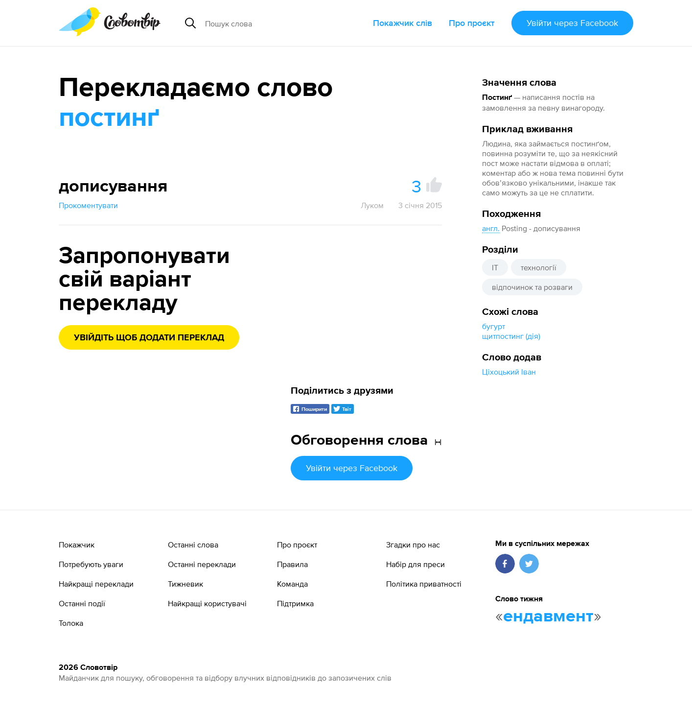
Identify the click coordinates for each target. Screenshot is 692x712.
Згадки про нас (413, 544)
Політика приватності (423, 583)
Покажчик (76, 544)
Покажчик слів (402, 23)
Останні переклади (202, 564)
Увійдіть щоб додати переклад (149, 337)
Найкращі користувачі (207, 603)
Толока (71, 622)
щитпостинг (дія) (511, 336)
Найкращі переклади (96, 583)
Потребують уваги (91, 564)
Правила (292, 564)
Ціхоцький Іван (509, 371)
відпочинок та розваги (532, 287)
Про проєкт (472, 23)
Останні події (82, 603)
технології (538, 267)
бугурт (493, 326)
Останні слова (193, 544)
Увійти (572, 23)
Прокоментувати (88, 205)
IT (495, 267)
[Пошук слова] (277, 23)
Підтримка (295, 603)
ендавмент (548, 616)
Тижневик (185, 583)
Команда (292, 583)
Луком (372, 205)
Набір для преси (415, 564)
